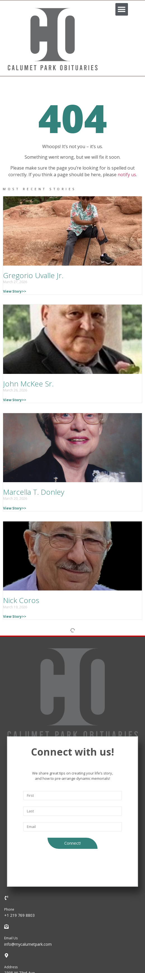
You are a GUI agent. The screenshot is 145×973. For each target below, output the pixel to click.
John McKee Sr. (28, 384)
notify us (127, 174)
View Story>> (14, 291)
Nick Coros (21, 600)
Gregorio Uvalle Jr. (33, 275)
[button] (121, 9)
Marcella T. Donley (33, 492)
